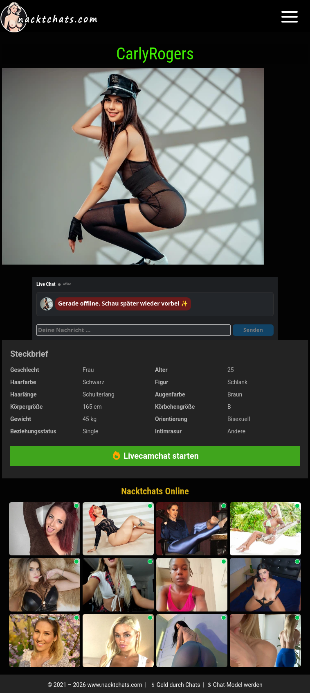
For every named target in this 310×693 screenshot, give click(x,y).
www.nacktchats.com (114, 685)
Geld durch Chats (174, 685)
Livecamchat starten (155, 456)
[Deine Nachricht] (133, 330)
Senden (253, 329)
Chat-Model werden (234, 685)
